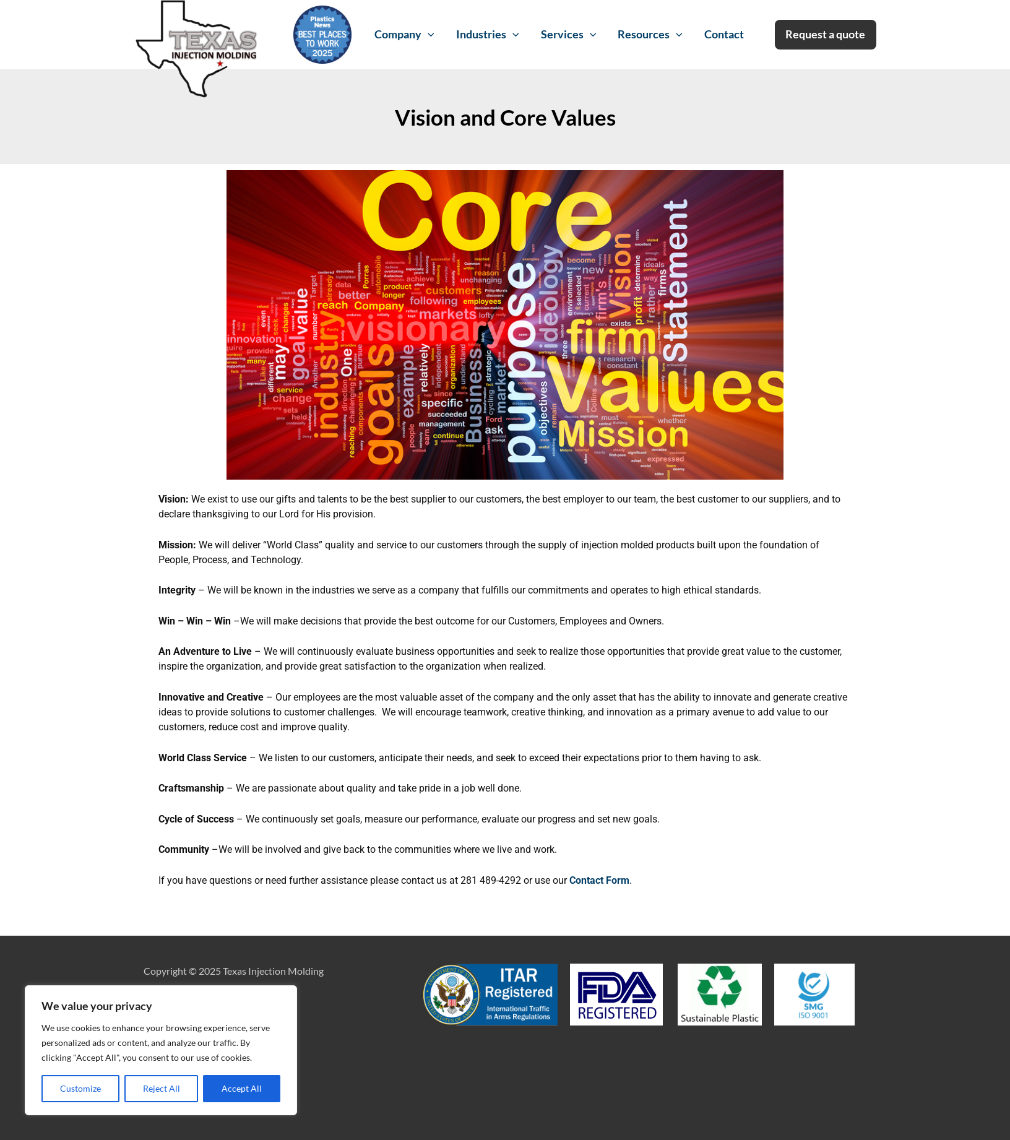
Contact (724, 34)
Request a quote (825, 34)
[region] (161, 1050)
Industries (487, 35)
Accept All (242, 1088)
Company (404, 35)
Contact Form (599, 880)
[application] (427, 35)
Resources (650, 35)
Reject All (161, 1088)
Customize (80, 1088)
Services (569, 35)
